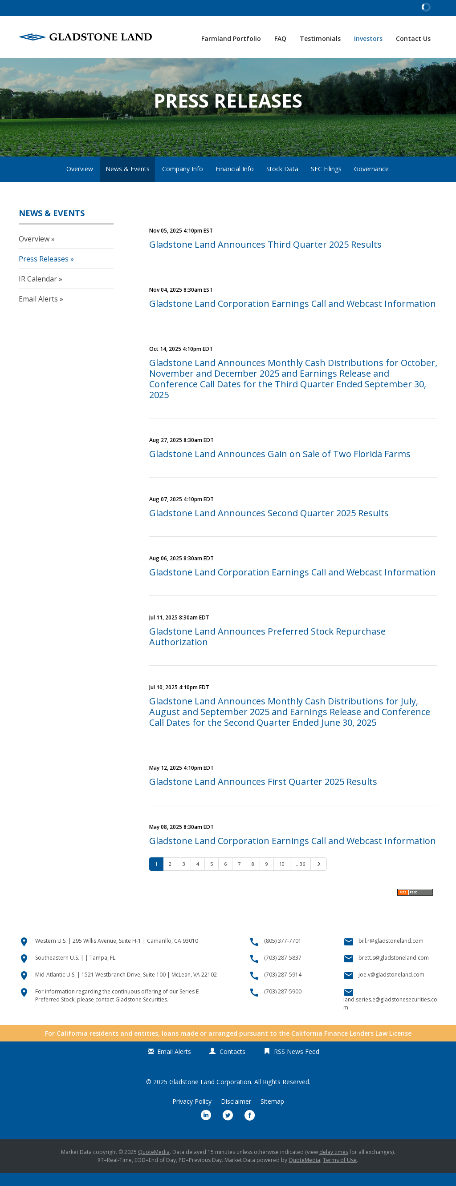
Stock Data (282, 181)
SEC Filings (326, 181)
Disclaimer (236, 1114)
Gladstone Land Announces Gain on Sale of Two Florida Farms (280, 467)
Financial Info (235, 181)
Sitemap (272, 1114)
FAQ (280, 38)
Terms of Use (340, 1173)
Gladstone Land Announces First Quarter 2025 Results (263, 794)
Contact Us (413, 38)
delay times (333, 1165)
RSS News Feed (296, 1064)
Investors (368, 38)
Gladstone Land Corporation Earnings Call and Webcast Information (292, 316)
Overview (79, 181)
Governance (371, 181)
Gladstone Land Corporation (210, 1094)
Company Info (182, 181)
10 (282, 876)
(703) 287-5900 (282, 1004)
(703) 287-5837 (282, 970)
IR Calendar (38, 292)
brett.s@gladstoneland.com (393, 970)
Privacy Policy (192, 1114)
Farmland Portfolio (231, 38)
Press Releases (44, 272)
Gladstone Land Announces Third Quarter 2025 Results (265, 257)
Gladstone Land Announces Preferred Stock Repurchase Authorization (267, 649)
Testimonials (320, 38)
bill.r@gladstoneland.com (390, 953)
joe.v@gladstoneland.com (391, 987)
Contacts (232, 1064)
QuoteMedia (154, 1165)
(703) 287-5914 (282, 987)
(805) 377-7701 (282, 953)
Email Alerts (38, 312)
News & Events (128, 181)
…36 (300, 876)
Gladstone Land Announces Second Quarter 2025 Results (269, 526)
